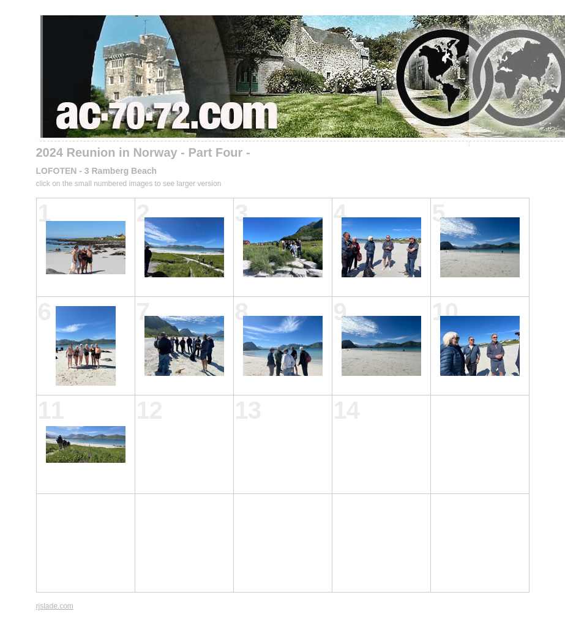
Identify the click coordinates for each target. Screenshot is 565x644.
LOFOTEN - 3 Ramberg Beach (96, 171)
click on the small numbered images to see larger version (129, 183)
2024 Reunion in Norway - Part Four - (143, 152)
